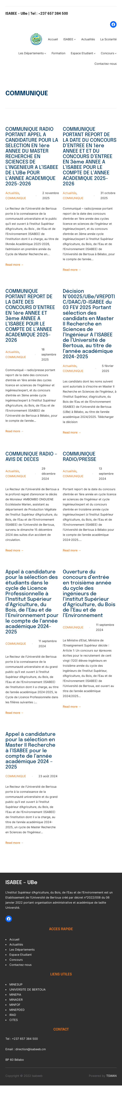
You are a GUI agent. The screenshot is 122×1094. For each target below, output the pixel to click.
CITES (13, 1028)
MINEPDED (17, 1018)
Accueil (14, 948)
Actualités (12, 200)
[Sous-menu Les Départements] (45, 53)
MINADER (16, 1008)
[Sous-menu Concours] (116, 53)
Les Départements (22, 958)
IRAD (12, 1023)
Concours (16, 968)
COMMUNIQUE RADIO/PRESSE (80, 462)
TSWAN (111, 1084)
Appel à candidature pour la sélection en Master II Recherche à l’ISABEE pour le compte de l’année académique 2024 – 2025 (31, 758)
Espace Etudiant (20, 963)
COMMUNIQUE (15, 205)
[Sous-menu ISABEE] (75, 39)
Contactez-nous (20, 973)
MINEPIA (15, 1003)
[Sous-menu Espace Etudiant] (95, 53)
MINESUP (15, 993)
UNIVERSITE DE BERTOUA (27, 998)
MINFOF (14, 1013)
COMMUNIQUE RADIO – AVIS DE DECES (32, 462)
